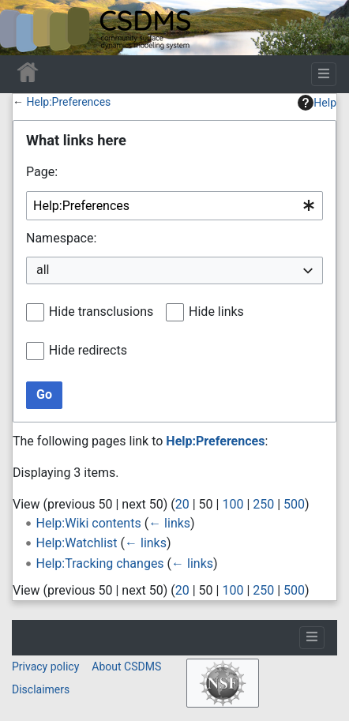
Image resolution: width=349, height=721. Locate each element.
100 (232, 504)
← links (169, 523)
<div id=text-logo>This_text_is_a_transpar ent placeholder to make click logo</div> (25, 27)
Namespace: (61, 238)
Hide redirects (88, 350)
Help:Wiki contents (88, 523)
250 (263, 504)
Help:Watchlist (77, 542)
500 (294, 504)
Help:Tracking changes (100, 563)
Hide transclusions (101, 311)
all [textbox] (42, 269)
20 (182, 504)
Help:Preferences (68, 102)
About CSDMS (126, 666)
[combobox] (174, 205)
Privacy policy (45, 666)
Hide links (216, 311)
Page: (42, 171)
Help (317, 103)
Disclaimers (40, 689)
